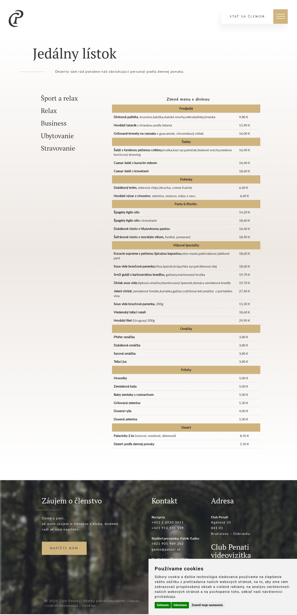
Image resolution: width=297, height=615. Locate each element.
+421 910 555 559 (168, 528)
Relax (49, 110)
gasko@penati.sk (166, 549)
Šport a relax (59, 98)
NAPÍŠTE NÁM (64, 548)
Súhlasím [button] (163, 605)
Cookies (89, 605)
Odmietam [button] (180, 605)
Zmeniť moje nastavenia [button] (207, 605)
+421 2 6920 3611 (168, 522)
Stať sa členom (247, 16)
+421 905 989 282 (168, 543)
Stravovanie (58, 148)
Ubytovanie (57, 135)
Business (54, 123)
